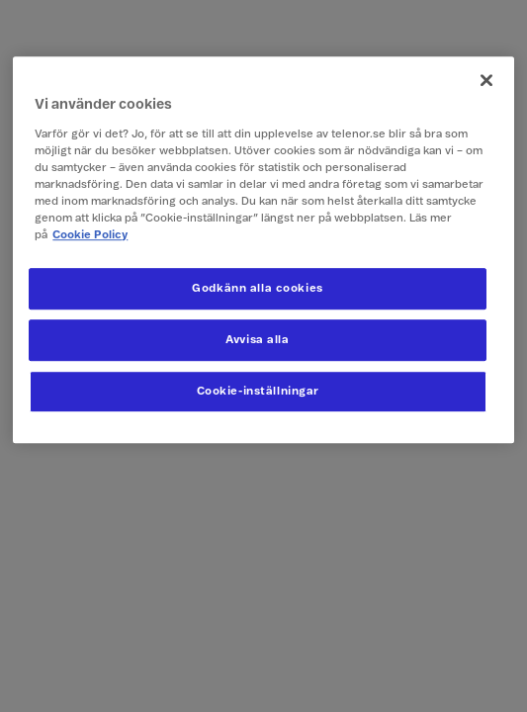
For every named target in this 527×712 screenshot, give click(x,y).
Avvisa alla (257, 339)
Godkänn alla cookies (257, 288)
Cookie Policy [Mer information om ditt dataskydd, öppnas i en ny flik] (90, 234)
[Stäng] (486, 80)
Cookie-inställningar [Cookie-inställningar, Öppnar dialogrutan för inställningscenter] (258, 391)
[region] (263, 249)
